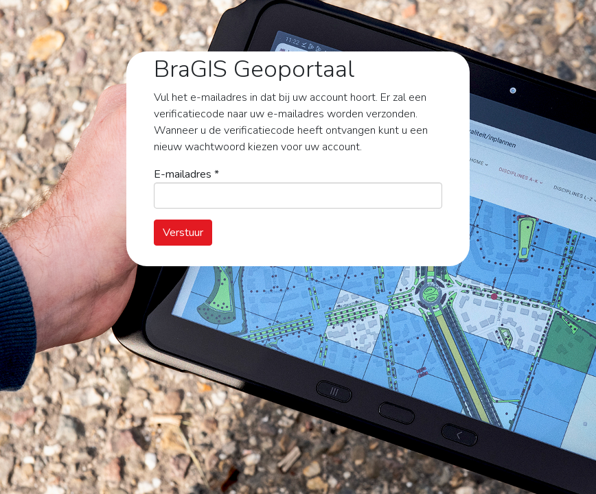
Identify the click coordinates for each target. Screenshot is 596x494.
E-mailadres (186, 174)
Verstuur (183, 232)
